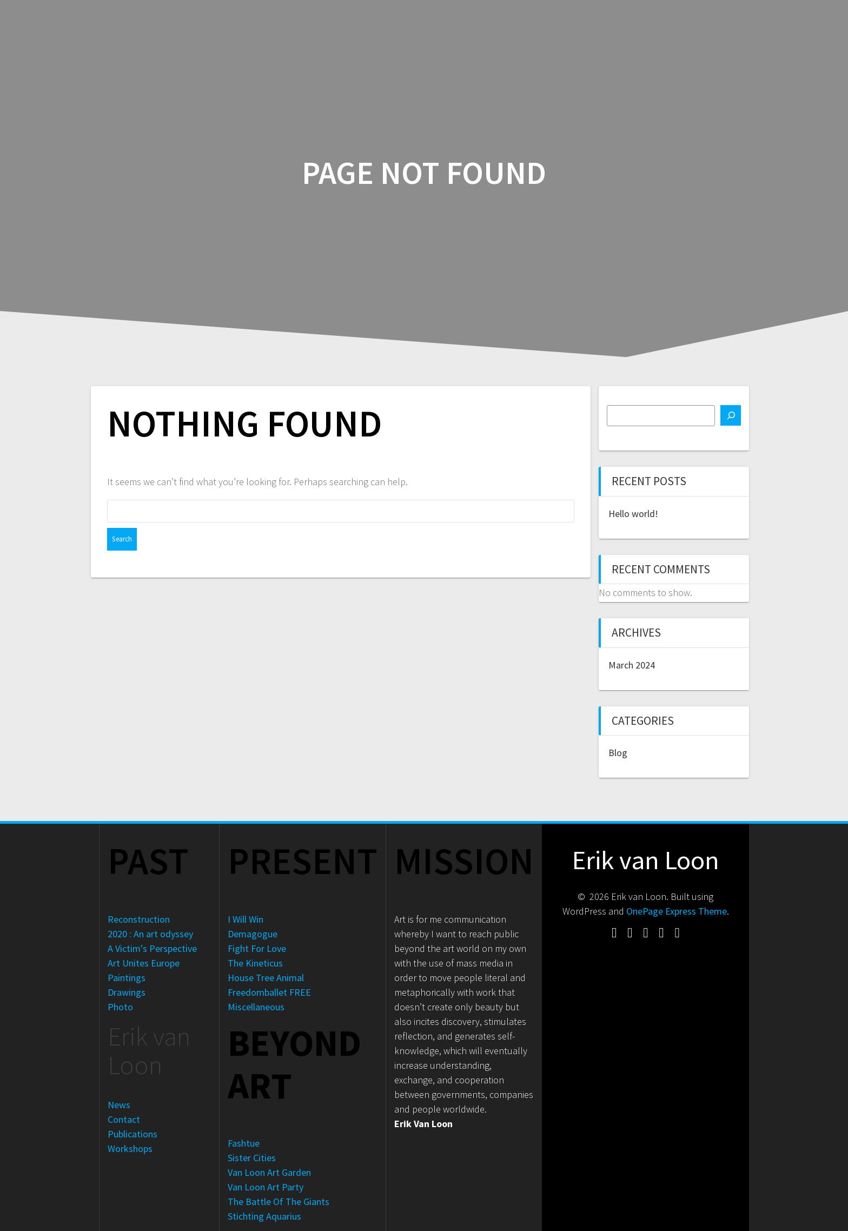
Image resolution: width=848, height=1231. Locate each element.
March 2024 (631, 665)
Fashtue (244, 1143)
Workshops (130, 1148)
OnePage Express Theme (676, 911)
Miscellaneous (256, 1007)
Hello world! (633, 513)
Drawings (126, 992)
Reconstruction (139, 919)
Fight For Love (257, 948)
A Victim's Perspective (152, 948)
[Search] (730, 415)
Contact (124, 1119)
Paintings (126, 977)
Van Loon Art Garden (269, 1172)
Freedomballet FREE (269, 992)
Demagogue (252, 934)
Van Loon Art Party (265, 1187)
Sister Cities (252, 1157)
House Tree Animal (266, 977)
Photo (120, 1007)
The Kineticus (255, 963)
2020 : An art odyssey (150, 934)
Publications (132, 1134)
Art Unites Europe (144, 963)
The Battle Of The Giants (278, 1201)
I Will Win (245, 919)
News (119, 1104)
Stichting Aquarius (264, 1216)
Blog (617, 752)
